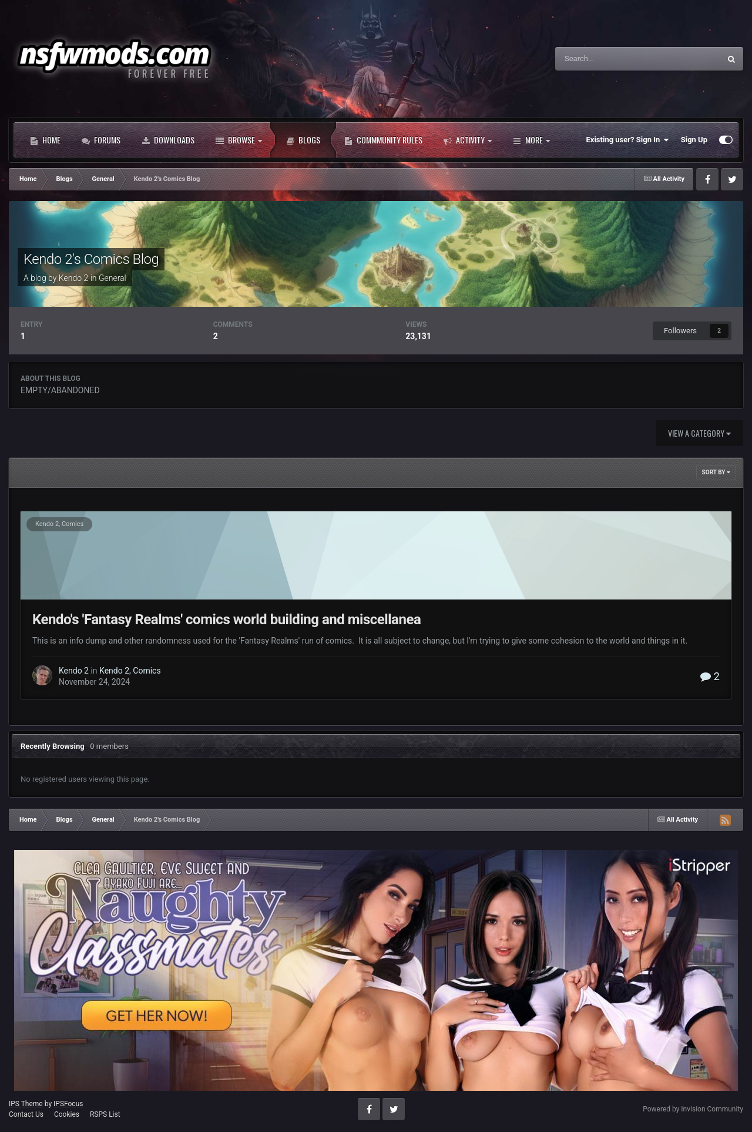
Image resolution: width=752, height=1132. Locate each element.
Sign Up (694, 139)
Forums (101, 140)
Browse (239, 140)
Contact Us (26, 1114)
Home (45, 140)
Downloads (168, 140)
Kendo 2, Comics (59, 524)
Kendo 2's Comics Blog (91, 259)
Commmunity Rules (383, 140)
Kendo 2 (73, 278)
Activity (467, 140)
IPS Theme (26, 1104)
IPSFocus (68, 1104)
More (531, 140)
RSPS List (105, 1114)
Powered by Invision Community (693, 1109)
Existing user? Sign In (627, 140)
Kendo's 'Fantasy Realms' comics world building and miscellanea (226, 619)
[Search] (611, 59)
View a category (699, 433)
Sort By (716, 472)
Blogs (303, 140)
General (112, 278)
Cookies (66, 1114)
